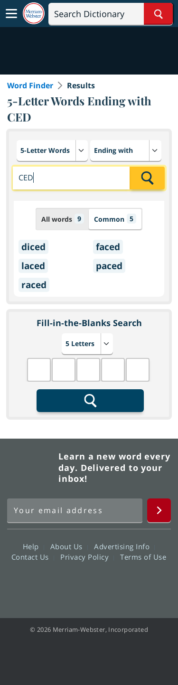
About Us (69, 546)
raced (34, 285)
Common (115, 219)
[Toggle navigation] (11, 14)
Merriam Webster (31, 467)
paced (109, 266)
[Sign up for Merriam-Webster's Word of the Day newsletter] (74, 510)
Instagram (140, 584)
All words (62, 219)
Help (33, 546)
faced (108, 247)
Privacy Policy (87, 557)
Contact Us (32, 557)
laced (33, 266)
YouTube (106, 584)
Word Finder (30, 85)
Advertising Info (124, 546)
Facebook (38, 584)
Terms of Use (143, 557)
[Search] (110, 14)
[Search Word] (158, 14)
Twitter (72, 584)
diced (33, 247)
